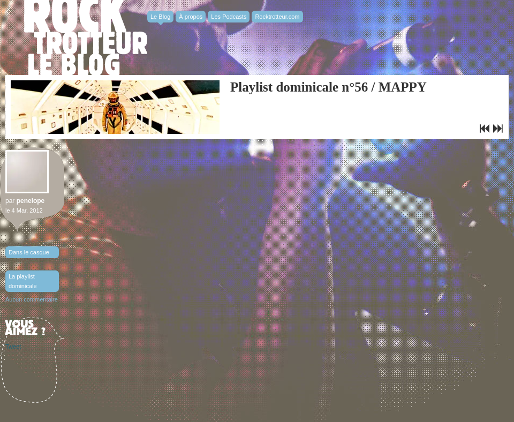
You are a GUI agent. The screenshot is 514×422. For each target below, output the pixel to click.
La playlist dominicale (23, 281)
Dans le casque (29, 252)
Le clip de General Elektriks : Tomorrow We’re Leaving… (498, 128)
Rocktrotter (85, 37)
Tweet (13, 346)
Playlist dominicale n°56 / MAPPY (328, 87)
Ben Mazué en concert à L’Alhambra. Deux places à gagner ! (484, 128)
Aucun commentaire (31, 299)
